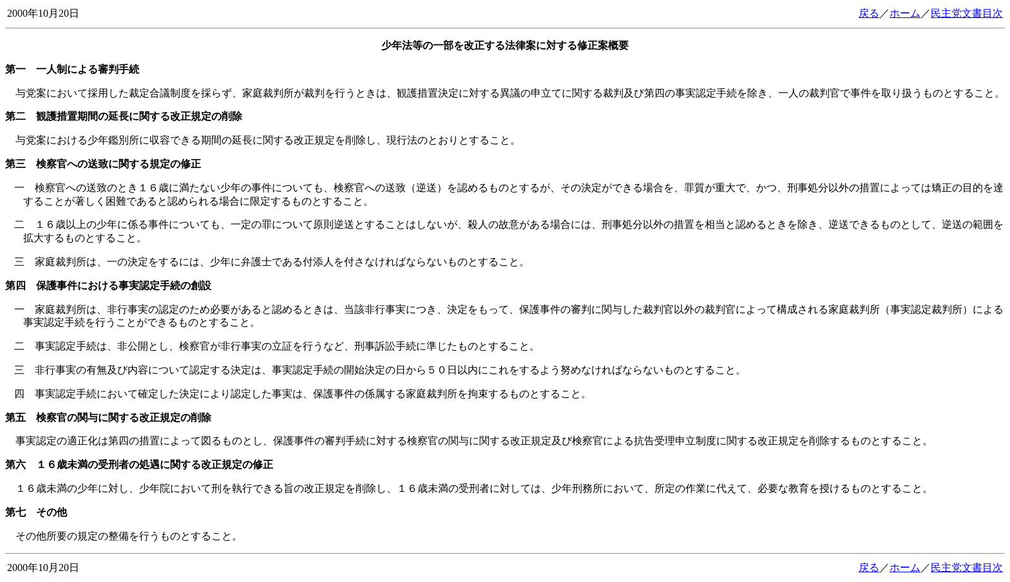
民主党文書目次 (967, 13)
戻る (869, 13)
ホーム (905, 13)
